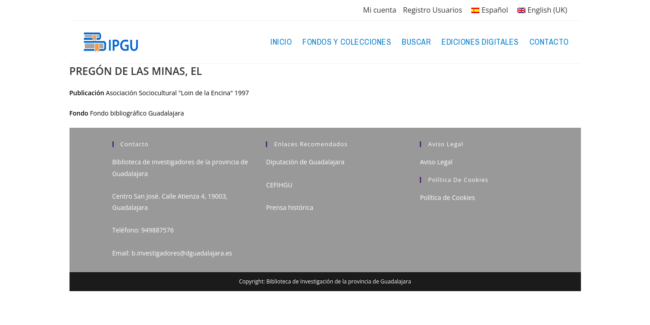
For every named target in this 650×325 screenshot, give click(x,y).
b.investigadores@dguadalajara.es (181, 253)
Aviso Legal (436, 162)
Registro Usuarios (432, 10)
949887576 (157, 230)
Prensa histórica (289, 207)
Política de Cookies (447, 197)
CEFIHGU (279, 185)
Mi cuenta (379, 10)
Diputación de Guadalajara (305, 162)
